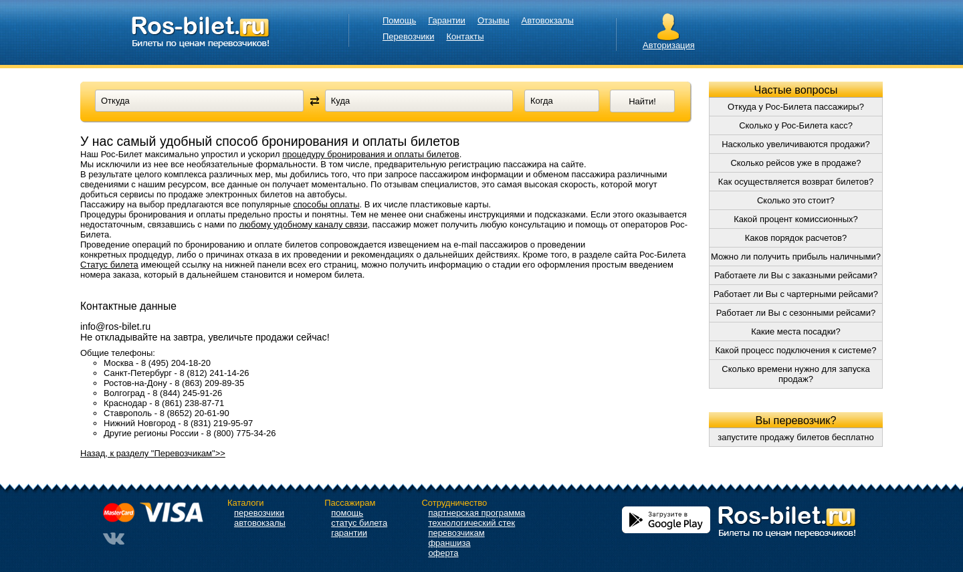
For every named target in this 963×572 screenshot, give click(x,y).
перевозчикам (456, 533)
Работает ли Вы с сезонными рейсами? (795, 313)
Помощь (399, 20)
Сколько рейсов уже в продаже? (795, 163)
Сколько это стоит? (796, 200)
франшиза (449, 543)
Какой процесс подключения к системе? (796, 350)
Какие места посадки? (796, 331)
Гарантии (446, 20)
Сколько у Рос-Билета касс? (796, 125)
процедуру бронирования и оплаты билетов (370, 154)
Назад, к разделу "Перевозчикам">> (152, 453)
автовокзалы (260, 523)
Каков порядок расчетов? (796, 238)
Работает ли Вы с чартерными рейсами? (796, 294)
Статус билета (109, 265)
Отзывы (493, 20)
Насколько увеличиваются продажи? (796, 144)
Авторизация (669, 45)
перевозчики (259, 513)
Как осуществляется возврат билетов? (795, 182)
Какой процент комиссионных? (796, 219)
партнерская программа (476, 513)
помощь (347, 513)
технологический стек (471, 523)
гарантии (349, 533)
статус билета (359, 523)
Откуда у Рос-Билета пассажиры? (796, 107)
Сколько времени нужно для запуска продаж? (795, 374)
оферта (443, 553)
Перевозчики (408, 36)
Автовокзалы (548, 20)
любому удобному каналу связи (303, 224)
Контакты (465, 36)
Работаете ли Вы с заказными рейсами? (795, 275)
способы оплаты (326, 204)
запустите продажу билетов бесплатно (796, 437)
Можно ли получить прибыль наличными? (796, 257)
